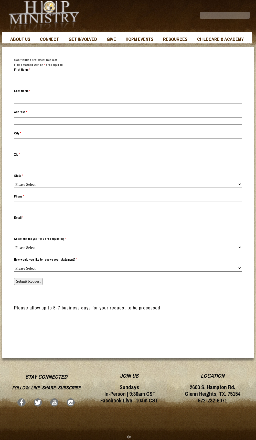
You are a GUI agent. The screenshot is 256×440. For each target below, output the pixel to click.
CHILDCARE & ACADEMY (220, 39)
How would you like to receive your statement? (45, 260)
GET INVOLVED (83, 39)
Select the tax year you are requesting (40, 239)
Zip (17, 155)
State (18, 176)
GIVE (111, 39)
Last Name (22, 91)
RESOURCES (175, 39)
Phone (19, 196)
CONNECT (49, 39)
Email (18, 218)
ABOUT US (20, 39)
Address (20, 112)
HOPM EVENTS (139, 39)
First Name (22, 70)
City (17, 133)
